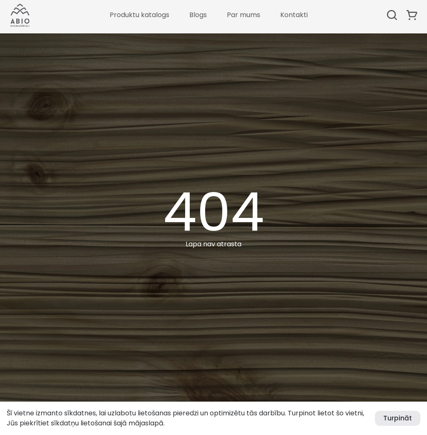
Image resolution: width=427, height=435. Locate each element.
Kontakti (294, 15)
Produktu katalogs (139, 15)
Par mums (243, 15)
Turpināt (397, 418)
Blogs (198, 15)
